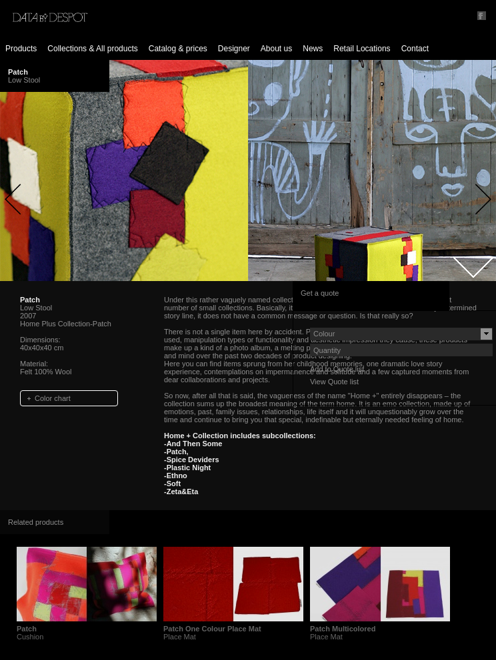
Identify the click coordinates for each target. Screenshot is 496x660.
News (313, 48)
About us (276, 48)
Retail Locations (361, 48)
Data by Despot (50, 17)
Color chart (53, 398)
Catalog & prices (178, 48)
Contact (415, 48)
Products (21, 48)
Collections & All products (92, 48)
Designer (234, 48)
